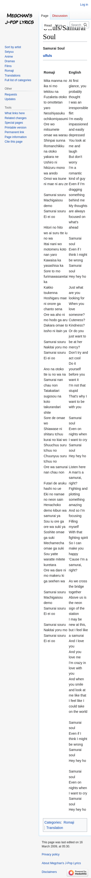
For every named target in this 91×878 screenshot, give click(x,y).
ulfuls (47, 56)
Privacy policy (50, 854)
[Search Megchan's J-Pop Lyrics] (79, 24)
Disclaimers (49, 872)
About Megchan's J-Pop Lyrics (61, 863)
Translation (54, 828)
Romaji (69, 822)
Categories (52, 822)
